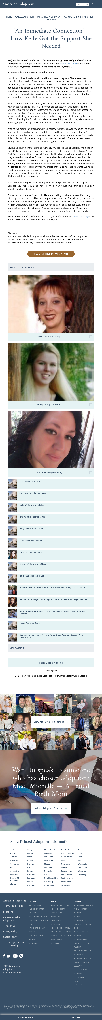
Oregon (64, 867)
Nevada (47, 874)
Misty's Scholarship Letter (31, 528)
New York (65, 850)
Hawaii (30, 853)
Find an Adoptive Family (38, 917)
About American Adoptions (81, 934)
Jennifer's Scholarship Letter (32, 517)
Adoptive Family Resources (58, 941)
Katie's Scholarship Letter (31, 552)
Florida (13, 884)
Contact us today (80, 216)
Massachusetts (50, 850)
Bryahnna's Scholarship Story (32, 564)
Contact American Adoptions (12, 919)
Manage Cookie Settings (15, 944)
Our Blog (78, 985)
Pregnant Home (35, 905)
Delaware (14, 874)
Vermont (81, 857)
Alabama (14, 850)
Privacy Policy (10, 931)
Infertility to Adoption (61, 932)
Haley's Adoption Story (64, 404)
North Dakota (67, 857)
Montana (48, 867)
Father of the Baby (36, 928)
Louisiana (31, 878)
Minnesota (48, 857)
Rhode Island (66, 874)
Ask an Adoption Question (51, 808)
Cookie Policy (10, 936)
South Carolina (67, 878)
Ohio (63, 860)
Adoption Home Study (60, 928)
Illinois (30, 860)
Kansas (30, 871)
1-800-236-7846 (13, 905)
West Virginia (83, 867)
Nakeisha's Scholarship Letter (32, 576)
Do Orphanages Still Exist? (83, 979)
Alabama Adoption (24, 17)
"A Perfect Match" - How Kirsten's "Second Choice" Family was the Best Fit (52, 587)
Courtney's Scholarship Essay (32, 493)
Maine (30, 881)
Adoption (78, 913)
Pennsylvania (66, 871)
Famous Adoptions (82, 962)
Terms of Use (10, 925)
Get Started (82, 4)
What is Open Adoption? (61, 935)
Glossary (78, 966)
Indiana (30, 864)
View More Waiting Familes (51, 721)
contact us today (68, 63)
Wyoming (82, 874)
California (14, 864)
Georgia (30, 850)
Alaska (13, 853)
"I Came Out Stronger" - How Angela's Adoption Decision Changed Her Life (53, 599)
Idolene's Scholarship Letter (32, 505)
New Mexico (49, 885)
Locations (8, 911)
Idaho (29, 857)
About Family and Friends (36, 937)
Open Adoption (34, 943)
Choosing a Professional (56, 922)
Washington (83, 864)
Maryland (31, 885)
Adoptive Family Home (60, 905)
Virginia (81, 860)
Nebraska (48, 871)
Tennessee (65, 885)
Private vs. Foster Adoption (81, 945)
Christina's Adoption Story (64, 472)
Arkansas (14, 860)
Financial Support (72, 17)
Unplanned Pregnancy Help (38, 922)
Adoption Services (81, 939)
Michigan (48, 853)
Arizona (13, 857)
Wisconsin (82, 871)
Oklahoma (65, 864)
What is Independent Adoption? (83, 953)
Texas (80, 850)
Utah (80, 853)
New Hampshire (51, 878)
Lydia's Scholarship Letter (31, 540)
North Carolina (67, 853)
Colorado (14, 867)
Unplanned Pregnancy (48, 17)
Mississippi (48, 860)
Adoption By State (82, 920)
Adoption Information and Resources (83, 907)
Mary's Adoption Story (29, 623)
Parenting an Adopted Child (83, 926)
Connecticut (15, 871)
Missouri (47, 864)
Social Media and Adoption (81, 972)
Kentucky (31, 874)
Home (9, 17)
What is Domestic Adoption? (58, 915)
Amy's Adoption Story (65, 336)
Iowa (29, 867)
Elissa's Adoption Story (29, 481)
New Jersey (48, 881)
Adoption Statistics (82, 958)
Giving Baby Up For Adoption (36, 911)
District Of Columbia (14, 879)
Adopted (77, 917)
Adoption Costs (58, 909)
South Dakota (67, 881)
